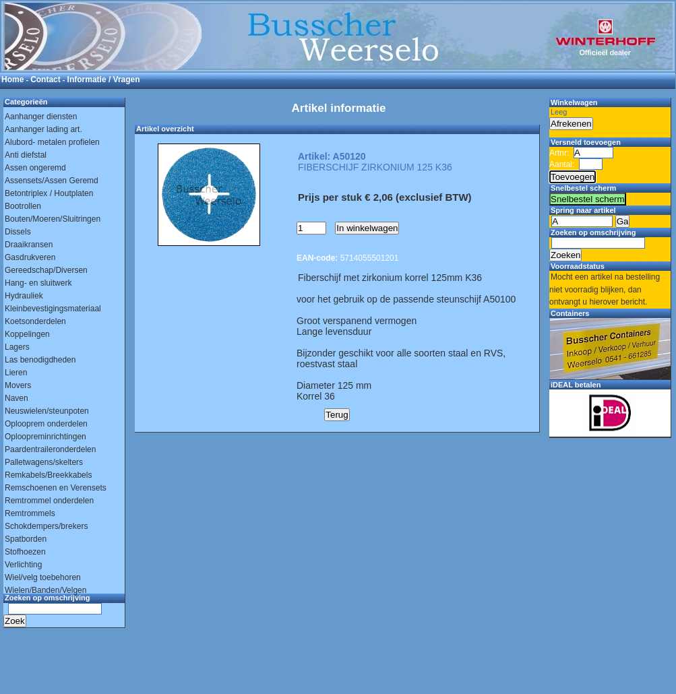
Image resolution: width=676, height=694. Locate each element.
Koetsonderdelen (35, 321)
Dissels (18, 231)
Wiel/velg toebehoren (43, 577)
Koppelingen (27, 334)
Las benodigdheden (40, 360)
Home (12, 79)
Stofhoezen (25, 552)
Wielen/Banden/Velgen (45, 590)
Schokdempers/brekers (46, 526)
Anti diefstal (26, 155)
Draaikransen (29, 244)
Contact (45, 79)
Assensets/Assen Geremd (51, 180)
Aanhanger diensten (41, 116)
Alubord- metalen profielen (52, 142)
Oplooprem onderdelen (46, 424)
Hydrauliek (24, 296)
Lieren (16, 372)
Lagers (17, 347)
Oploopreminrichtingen (45, 436)
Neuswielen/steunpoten (47, 411)
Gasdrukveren (30, 257)
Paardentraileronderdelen (50, 449)
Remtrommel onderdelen (49, 500)
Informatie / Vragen (103, 79)
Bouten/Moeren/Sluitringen (52, 219)
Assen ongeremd (35, 167)
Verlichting (23, 564)
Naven (16, 398)
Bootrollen (23, 206)
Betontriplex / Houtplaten (49, 193)
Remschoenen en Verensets (55, 488)
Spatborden (26, 539)
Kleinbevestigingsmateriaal (53, 308)
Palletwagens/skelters (44, 462)
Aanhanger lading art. (43, 129)
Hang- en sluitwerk (38, 283)
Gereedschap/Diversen (46, 270)
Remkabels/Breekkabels (48, 475)
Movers (18, 385)
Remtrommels (30, 513)
